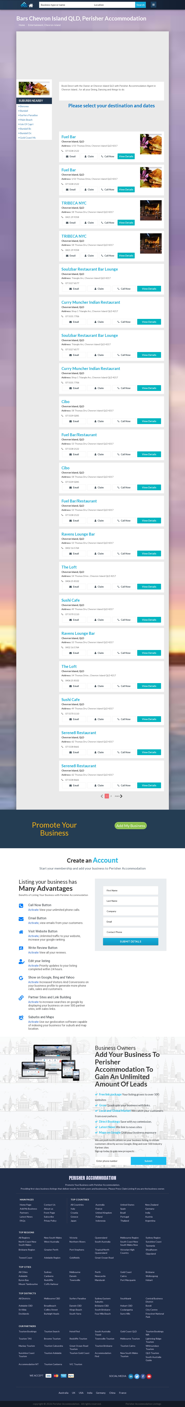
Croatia (74, 1212)
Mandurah (100, 1280)
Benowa (24, 106)
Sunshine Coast (154, 1241)
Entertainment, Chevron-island (44, 25)
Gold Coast (126, 1272)
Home (22, 25)
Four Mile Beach (103, 1313)
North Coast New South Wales (27, 1243)
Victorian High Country (127, 1251)
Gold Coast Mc (27, 137)
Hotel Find (74, 1331)
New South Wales (53, 1237)
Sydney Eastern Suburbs (103, 1300)
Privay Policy (50, 1220)
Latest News (26, 1216)
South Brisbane (102, 1309)
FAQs (22, 1220)
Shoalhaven (151, 1249)
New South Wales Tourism (129, 1355)
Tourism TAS (25, 1338)
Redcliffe (48, 1280)
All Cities (23, 1272)
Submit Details (130, 941)
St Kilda (22, 1309)
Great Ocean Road (104, 1257)
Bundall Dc (25, 133)
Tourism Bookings (28, 1331)
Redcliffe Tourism (78, 1338)
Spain (123, 1208)
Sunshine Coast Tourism (27, 1355)
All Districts (24, 1298)
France (99, 1208)
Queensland (101, 1237)
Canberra (48, 1276)
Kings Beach (75, 1309)
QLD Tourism (152, 1353)
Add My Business (130, 825)
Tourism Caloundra (53, 1345)
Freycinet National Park (155, 1315)
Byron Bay (24, 1280)
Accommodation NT (29, 1364)
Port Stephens (76, 1249)
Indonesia (100, 1220)
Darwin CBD (75, 1305)
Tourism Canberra (53, 1364)
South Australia (102, 1241)
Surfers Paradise (28, 115)
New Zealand (151, 1204)
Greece (74, 1216)
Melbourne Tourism (130, 1338)
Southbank (125, 1298)
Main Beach (25, 119)
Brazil (123, 1212)
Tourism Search (52, 1331)
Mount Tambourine (28, 1284)
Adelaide (23, 1276)
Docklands (24, 1313)
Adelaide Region (52, 1257)
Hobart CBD (126, 1305)
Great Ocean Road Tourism (78, 1347)
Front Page (49, 1212)
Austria (149, 1216)
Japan (73, 1220)
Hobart (149, 1280)
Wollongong (152, 1276)
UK (73, 1392)
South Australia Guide (153, 1359)
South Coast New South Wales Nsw (129, 1243)
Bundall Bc (25, 128)
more (119, 796)
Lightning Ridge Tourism (153, 1340)
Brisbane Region (27, 1249)
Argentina (150, 1220)
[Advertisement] (92, 55)
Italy (73, 1208)
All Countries (77, 1204)
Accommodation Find (103, 1355)
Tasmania (150, 1245)
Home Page (25, 1204)
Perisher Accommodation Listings (143, 1403)
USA (81, 1392)
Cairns (123, 1276)
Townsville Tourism (104, 1338)
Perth (98, 1272)
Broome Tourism (52, 1338)
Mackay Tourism (27, 1345)
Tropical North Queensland (102, 1251)
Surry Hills (125, 1313)
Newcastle (100, 1276)
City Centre (152, 1309)
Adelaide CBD (26, 1305)
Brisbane (150, 1272)
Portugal (124, 1216)
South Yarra (75, 1313)
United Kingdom (104, 1212)
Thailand (124, 1220)
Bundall (23, 110)
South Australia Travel (102, 1333)
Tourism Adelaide (53, 1353)
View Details (126, 156)
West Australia (51, 1241)
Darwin (73, 1276)
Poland (99, 1216)
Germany (149, 1208)
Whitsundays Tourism (152, 1347)
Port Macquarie (128, 1280)
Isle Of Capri (26, 124)
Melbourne (74, 1272)
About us (48, 1208)
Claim (89, 156)
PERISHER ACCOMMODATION (92, 1178)
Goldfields (74, 1257)
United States (127, 1204)
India (147, 1212)
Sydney (47, 1272)
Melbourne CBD (52, 1298)
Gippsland (151, 1253)
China (112, 1392)
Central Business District (154, 1300)
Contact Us (49, 1204)
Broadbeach (50, 1305)
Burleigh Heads (51, 1313)
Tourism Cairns (127, 1345)
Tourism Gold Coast (79, 1353)
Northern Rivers (77, 1241)
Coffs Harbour (51, 1284)
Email (71, 156)
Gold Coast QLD (128, 1331)
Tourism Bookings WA (155, 1333)
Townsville (74, 1280)
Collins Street (51, 1309)
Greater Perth (51, 1249)
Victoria (73, 1237)
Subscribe (49, 1216)
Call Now (107, 156)
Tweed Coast (25, 1257)
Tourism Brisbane (103, 1345)
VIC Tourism (75, 1364)
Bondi (148, 1305)
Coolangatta (126, 1309)
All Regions (24, 1237)
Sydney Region (153, 1237)
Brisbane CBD (102, 1305)
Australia (100, 1204)
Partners (24, 1212)
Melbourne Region (129, 1237)
